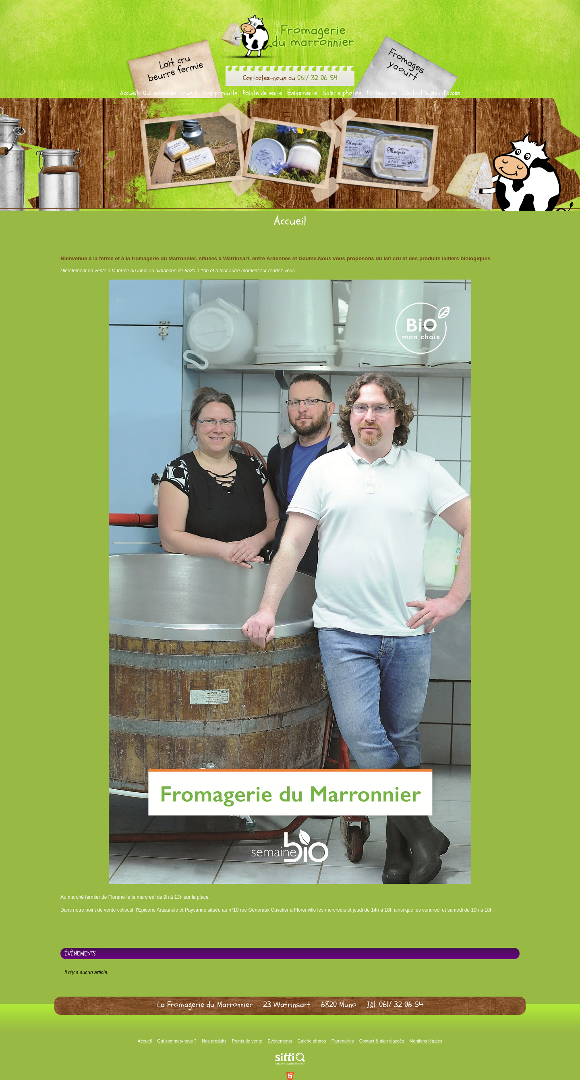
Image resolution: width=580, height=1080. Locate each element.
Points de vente (262, 93)
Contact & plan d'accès (431, 93)
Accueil (129, 93)
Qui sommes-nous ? (170, 93)
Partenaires (382, 93)
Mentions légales (425, 1041)
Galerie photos (342, 93)
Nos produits (220, 93)
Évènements (302, 93)
